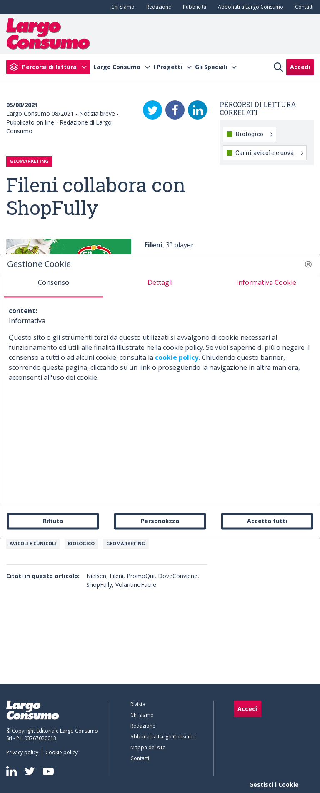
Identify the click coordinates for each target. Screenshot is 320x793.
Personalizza (160, 521)
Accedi (300, 67)
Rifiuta (53, 521)
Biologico (81, 543)
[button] (308, 264)
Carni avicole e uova (269, 153)
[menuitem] (121, 7)
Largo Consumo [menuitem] (116, 67)
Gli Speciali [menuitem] (211, 67)
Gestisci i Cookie (274, 784)
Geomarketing (125, 543)
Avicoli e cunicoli (33, 543)
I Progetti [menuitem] (167, 67)
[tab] (53, 285)
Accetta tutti (267, 521)
